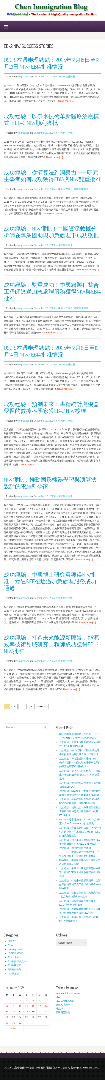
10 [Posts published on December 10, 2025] (20, 1006)
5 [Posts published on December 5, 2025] (33, 1000)
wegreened (23, 76)
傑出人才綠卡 (65, 189)
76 (30, 706)
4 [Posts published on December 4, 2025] (26, 1000)
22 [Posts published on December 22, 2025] (7, 1017)
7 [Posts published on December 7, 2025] (46, 1000)
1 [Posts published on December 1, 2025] (7, 1000)
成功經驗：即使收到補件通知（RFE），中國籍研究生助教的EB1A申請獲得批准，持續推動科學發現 (79, 852)
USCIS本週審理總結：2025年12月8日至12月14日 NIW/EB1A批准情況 (51, 351)
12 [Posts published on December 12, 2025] (33, 1006)
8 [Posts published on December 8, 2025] (7, 1006)
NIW (58, 997)
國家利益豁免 (65, 132)
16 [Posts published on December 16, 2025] (13, 1011)
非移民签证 (13, 973)
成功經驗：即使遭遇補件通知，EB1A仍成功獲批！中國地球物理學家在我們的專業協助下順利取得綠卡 (80, 762)
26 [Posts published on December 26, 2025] (33, 1017)
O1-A (10, 945)
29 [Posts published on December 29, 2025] (7, 1022)
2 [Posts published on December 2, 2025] (13, 1000)
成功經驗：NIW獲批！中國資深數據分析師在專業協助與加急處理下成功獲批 (51, 232)
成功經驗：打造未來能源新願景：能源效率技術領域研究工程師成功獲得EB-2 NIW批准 (51, 644)
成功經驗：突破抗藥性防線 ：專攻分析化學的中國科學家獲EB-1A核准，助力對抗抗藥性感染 (80, 831)
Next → (42, 706)
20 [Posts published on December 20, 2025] (39, 1011)
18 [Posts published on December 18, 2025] (26, 1011)
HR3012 (11, 941)
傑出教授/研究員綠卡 (17, 961)
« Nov (13, 1028)
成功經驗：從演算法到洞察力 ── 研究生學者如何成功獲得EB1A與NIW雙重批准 (52, 175)
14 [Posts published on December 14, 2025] (46, 1006)
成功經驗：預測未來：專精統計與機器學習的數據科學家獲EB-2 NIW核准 (51, 407)
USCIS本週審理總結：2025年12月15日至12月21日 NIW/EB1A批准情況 (51, 63)
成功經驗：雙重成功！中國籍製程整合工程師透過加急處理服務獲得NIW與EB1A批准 (52, 291)
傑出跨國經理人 (15, 965)
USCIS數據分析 (66, 76)
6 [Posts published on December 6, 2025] (39, 1000)
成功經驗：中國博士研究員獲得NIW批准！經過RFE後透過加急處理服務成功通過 (50, 581)
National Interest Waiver (68, 993)
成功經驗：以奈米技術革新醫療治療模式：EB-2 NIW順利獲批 (51, 119)
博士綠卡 (60, 1008)
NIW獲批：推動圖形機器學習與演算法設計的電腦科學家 (50, 483)
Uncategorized (14, 949)
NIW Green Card (65, 1000)
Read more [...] (66, 101)
